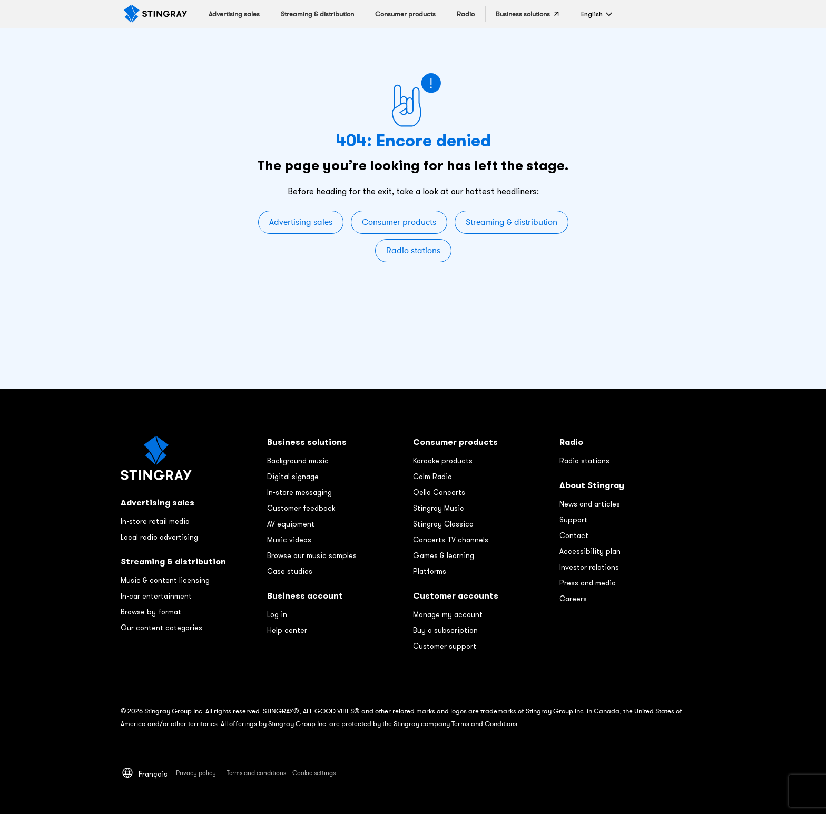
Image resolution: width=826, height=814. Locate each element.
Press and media (587, 583)
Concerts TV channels (450, 539)
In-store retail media (155, 521)
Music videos (289, 539)
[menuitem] (592, 14)
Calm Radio (432, 476)
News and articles (589, 504)
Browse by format (151, 612)
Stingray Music (438, 508)
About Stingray (591, 485)
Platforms (429, 571)
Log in (277, 614)
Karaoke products (443, 460)
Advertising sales (300, 222)
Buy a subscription (445, 630)
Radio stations (413, 250)
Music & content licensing (165, 580)
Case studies (289, 571)
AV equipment (290, 524)
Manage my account (448, 614)
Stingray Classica (443, 524)
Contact (573, 535)
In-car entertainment (156, 596)
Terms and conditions (256, 773)
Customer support (444, 646)
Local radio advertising (159, 537)
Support (573, 519)
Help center (287, 630)
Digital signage (293, 476)
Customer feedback (301, 508)
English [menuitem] (592, 14)
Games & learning (443, 555)
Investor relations (589, 567)
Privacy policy (196, 773)
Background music (298, 460)
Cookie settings (314, 773)
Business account (305, 595)
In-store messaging (299, 492)
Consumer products (399, 222)
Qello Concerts (439, 492)
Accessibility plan (590, 551)
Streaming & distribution (511, 222)
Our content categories (161, 627)
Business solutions (307, 442)
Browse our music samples (312, 555)
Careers (573, 598)
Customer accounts (455, 595)
